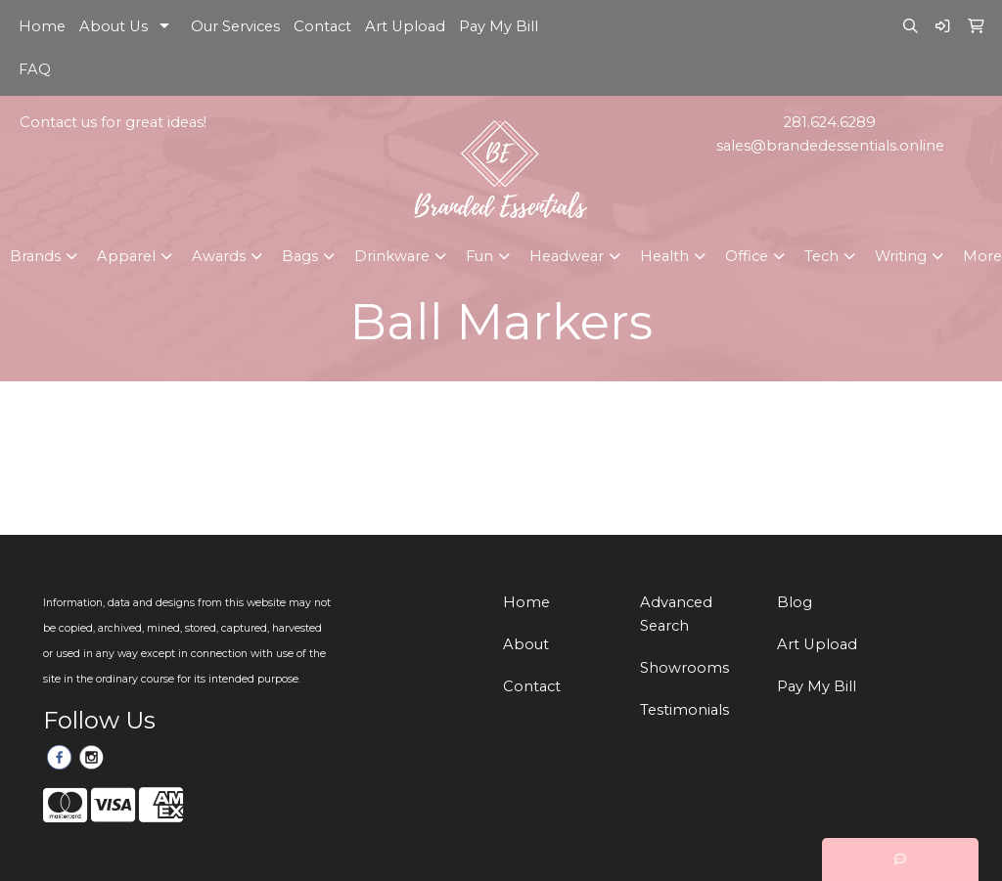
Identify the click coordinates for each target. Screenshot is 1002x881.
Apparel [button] (126, 256)
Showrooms (684, 668)
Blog (794, 602)
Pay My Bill (498, 26)
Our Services (235, 26)
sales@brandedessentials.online (830, 145)
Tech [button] (821, 256)
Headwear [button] (566, 256)
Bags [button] (300, 256)
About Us (113, 26)
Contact (322, 26)
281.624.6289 (830, 122)
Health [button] (664, 256)
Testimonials (684, 710)
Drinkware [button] (392, 256)
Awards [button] (219, 256)
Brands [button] (35, 256)
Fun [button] (479, 256)
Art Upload (405, 26)
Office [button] (746, 256)
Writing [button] (901, 256)
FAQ (35, 69)
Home (42, 26)
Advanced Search (676, 614)
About (526, 644)
